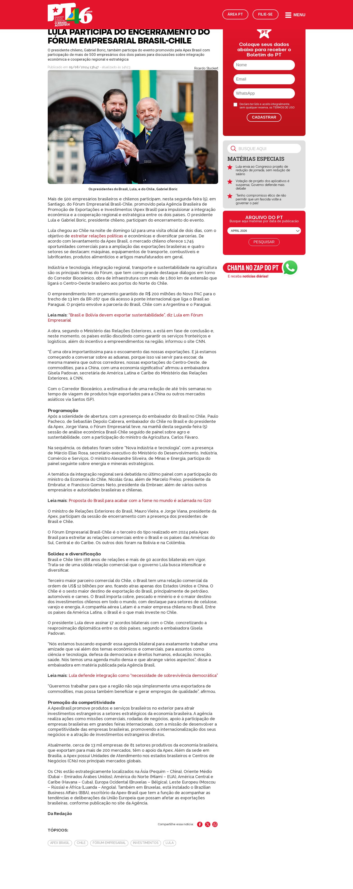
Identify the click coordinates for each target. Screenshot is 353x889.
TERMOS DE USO (283, 107)
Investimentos (145, 843)
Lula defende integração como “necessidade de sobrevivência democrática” (143, 675)
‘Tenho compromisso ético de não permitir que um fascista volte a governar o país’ (261, 199)
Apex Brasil (60, 843)
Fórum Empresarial (109, 843)
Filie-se (265, 14)
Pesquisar (263, 242)
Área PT (235, 14)
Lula (170, 843)
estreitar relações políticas (96, 236)
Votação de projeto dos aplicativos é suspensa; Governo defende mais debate (262, 184)
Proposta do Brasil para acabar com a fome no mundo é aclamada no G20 (140, 500)
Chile (81, 843)
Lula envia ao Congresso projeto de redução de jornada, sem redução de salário (263, 170)
